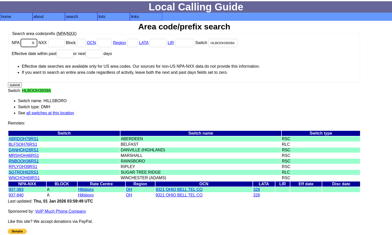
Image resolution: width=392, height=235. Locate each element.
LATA (144, 43)
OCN (91, 43)
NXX (52, 43)
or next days (92, 53)
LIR (171, 43)
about (38, 16)
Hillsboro (86, 189)
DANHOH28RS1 (24, 150)
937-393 (16, 189)
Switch (216, 43)
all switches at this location (50, 113)
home (6, 16)
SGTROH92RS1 (23, 172)
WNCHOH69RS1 (24, 178)
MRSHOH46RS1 (24, 155)
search (72, 16)
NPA (25, 43)
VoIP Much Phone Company (60, 211)
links (135, 16)
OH (129, 189)
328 (256, 189)
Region (119, 43)
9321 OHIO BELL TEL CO (179, 189)
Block (76, 43)
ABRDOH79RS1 (23, 139)
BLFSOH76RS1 (23, 144)
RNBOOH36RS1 (24, 161)
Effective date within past (42, 53)
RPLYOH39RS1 (23, 167)
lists (101, 16)
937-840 (16, 195)
